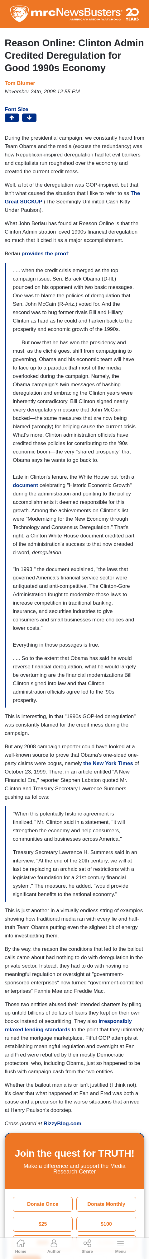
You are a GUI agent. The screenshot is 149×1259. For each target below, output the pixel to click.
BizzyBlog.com (62, 1124)
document (25, 485)
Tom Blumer (20, 83)
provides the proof (45, 254)
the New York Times (108, 763)
